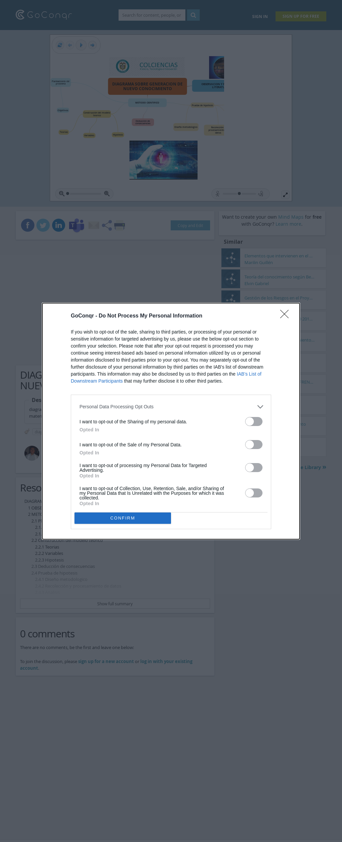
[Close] (286, 316)
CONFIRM (122, 517)
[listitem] (171, 406)
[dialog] (171, 421)
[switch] (254, 421)
